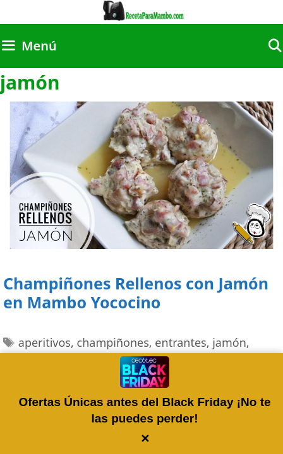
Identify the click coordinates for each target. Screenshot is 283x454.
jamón (229, 342)
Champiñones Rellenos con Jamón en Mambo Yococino (135, 292)
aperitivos (44, 342)
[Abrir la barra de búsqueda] (275, 46)
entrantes (180, 342)
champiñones (113, 342)
